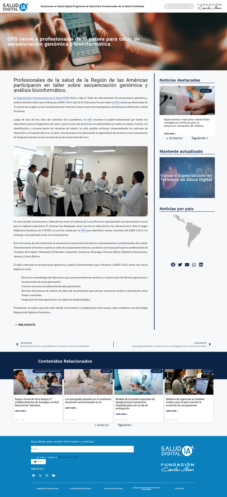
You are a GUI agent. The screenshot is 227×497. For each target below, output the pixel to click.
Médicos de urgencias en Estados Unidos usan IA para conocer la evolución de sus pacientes (185, 402)
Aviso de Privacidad (113, 488)
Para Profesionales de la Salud (113, 6)
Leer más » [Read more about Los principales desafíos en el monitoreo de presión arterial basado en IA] (71, 408)
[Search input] (179, 6)
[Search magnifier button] (167, 6)
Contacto (179, 488)
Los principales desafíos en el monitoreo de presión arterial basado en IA (88, 401)
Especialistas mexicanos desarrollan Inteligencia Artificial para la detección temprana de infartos (187, 122)
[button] (81, 324)
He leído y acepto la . (57, 457)
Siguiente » (200, 138)
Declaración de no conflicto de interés (146, 488)
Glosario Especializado (80, 488)
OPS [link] (66, 97)
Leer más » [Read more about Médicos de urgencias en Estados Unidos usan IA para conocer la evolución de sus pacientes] (172, 411)
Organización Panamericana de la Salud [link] (39, 97)
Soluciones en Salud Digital (56, 6)
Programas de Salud (84, 6)
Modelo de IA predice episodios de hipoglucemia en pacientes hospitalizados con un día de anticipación (135, 404)
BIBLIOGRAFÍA (26, 324)
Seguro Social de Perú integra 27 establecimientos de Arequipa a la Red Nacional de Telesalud (37, 402)
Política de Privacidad (68, 457)
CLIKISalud (138, 6)
